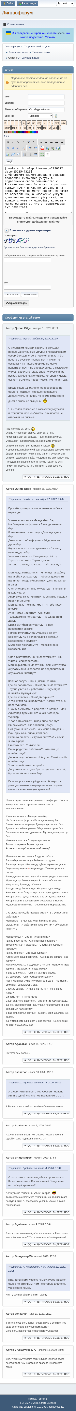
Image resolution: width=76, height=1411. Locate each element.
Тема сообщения (16, 109)
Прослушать (11, 247)
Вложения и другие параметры (30, 230)
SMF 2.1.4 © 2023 (29, 1403)
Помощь (32, 1399)
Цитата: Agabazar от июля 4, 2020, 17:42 (36, 1168)
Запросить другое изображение (37, 247)
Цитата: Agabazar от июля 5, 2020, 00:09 (36, 1082)
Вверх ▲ (43, 1399)
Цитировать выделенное (51, 477)
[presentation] (34, 272)
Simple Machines (47, 1403)
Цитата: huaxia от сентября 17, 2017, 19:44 (37, 499)
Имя (7, 96)
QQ (27, 477)
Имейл (9, 102)
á (4, 135)
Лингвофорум (17, 12)
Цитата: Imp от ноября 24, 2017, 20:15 (34, 338)
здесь (61, 33)
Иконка (9, 115)
